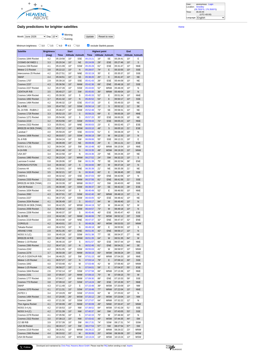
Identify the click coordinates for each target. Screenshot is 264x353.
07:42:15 (89, 315)
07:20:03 (89, 293)
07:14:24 (89, 282)
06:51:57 (89, 242)
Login (210, 4)
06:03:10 (89, 128)
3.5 (52, 45)
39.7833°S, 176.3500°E (205, 9)
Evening (68, 39)
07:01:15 (89, 256)
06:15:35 (89, 150)
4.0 (61, 45)
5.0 (78, 45)
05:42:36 (89, 84)
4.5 (70, 45)
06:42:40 (89, 194)
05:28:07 (89, 69)
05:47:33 (89, 102)
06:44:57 (89, 209)
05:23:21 (89, 58)
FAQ (106, 346)
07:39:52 (89, 307)
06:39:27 (89, 183)
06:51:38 (89, 234)
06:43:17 (89, 201)
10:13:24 (89, 337)
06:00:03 (89, 124)
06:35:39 (89, 168)
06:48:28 (89, 223)
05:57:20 (89, 117)
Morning (68, 35)
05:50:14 (89, 106)
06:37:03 (89, 176)
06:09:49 (89, 143)
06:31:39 (89, 161)
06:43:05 (89, 198)
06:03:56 (89, 132)
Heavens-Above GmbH (80, 346)
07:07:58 (89, 271)
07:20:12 (89, 297)
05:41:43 (89, 80)
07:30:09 (89, 304)
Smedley (200, 7)
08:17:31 (89, 322)
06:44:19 (89, 205)
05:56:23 (89, 113)
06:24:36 (89, 154)
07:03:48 (89, 264)
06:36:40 (89, 172)
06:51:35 (89, 231)
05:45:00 (89, 91)
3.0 (44, 45)
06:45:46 (89, 212)
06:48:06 (89, 216)
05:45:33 (89, 95)
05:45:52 (89, 99)
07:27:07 (89, 300)
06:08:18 (89, 135)
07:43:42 (89, 318)
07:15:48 (89, 286)
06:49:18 (89, 227)
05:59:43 (89, 121)
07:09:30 (89, 278)
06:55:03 (89, 249)
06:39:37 (89, 187)
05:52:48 (89, 110)
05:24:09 (89, 62)
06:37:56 (89, 179)
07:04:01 (89, 267)
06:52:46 (89, 245)
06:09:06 (89, 139)
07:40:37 (89, 311)
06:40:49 (89, 190)
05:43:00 (89, 88)
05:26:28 (89, 66)
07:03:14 (89, 260)
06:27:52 (89, 157)
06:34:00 (89, 165)
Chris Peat (65, 346)
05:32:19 (89, 73)
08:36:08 (89, 333)
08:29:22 (89, 329)
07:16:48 (89, 289)
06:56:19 (89, 253)
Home (181, 27)
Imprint (130, 346)
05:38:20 (89, 77)
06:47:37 (89, 220)
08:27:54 (89, 326)
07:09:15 (89, 275)
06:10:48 (89, 146)
